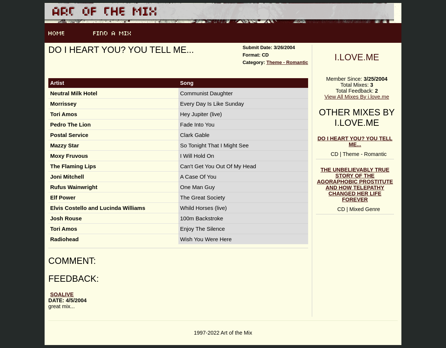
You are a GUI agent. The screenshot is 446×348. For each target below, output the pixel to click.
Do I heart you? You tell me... (354, 141)
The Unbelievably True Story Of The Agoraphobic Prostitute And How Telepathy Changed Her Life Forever (355, 184)
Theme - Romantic (287, 62)
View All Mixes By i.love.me (356, 97)
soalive (62, 294)
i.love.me (356, 57)
